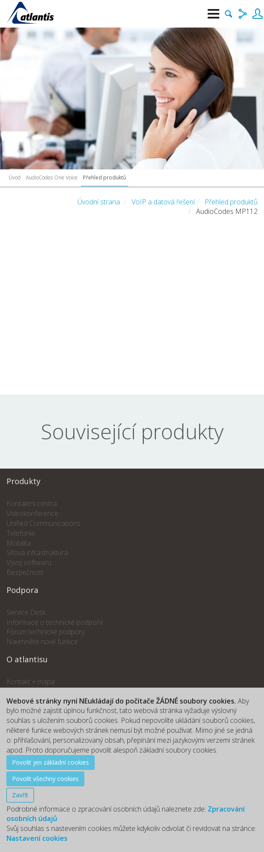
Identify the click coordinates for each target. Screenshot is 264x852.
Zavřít (20, 795)
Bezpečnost (24, 572)
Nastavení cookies (37, 838)
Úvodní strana (98, 202)
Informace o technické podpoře (54, 622)
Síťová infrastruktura (37, 552)
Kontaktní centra (31, 503)
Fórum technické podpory (45, 631)
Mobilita (18, 543)
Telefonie (20, 533)
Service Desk (26, 612)
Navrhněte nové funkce (42, 641)
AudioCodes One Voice (52, 177)
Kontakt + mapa (30, 681)
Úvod (15, 177)
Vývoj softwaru (28, 562)
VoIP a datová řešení (163, 202)
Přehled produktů (104, 177)
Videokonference (32, 513)
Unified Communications (43, 523)
